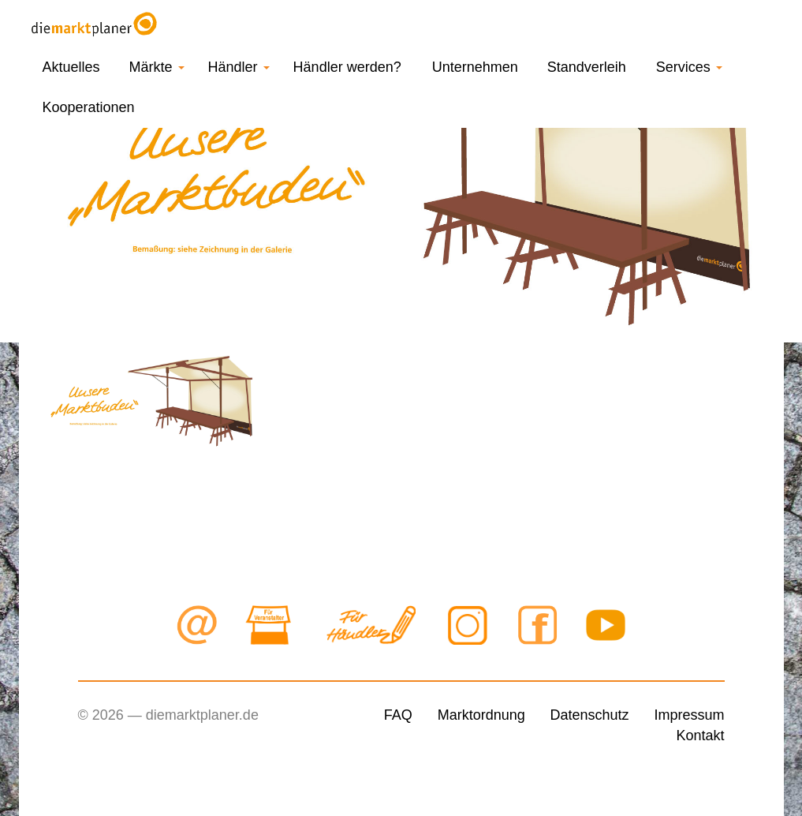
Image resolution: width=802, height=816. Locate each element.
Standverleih (586, 67)
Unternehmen (475, 67)
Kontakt (700, 735)
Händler (239, 67)
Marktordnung (481, 715)
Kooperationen (89, 107)
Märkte (157, 67)
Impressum (689, 715)
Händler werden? (347, 67)
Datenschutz (589, 715)
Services (689, 67)
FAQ (398, 715)
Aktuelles (71, 67)
